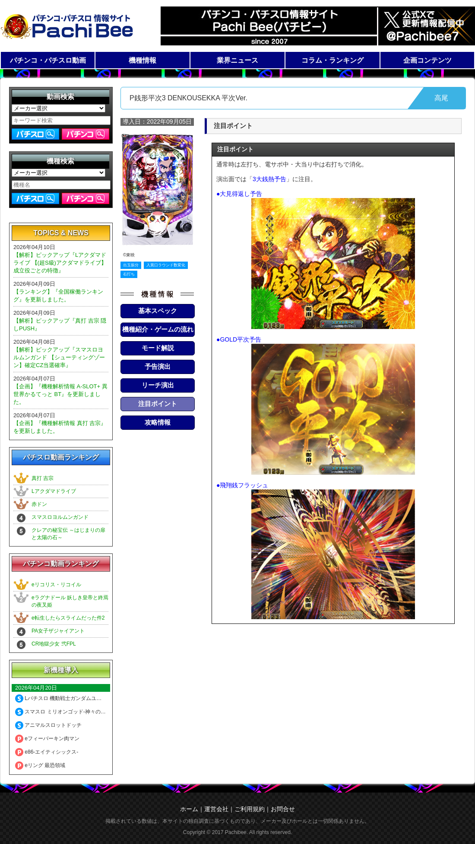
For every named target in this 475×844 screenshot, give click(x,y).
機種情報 (142, 60)
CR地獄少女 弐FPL (54, 644)
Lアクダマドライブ (54, 491)
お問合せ (283, 809)
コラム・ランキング (332, 60)
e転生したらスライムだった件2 (68, 618)
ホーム (189, 809)
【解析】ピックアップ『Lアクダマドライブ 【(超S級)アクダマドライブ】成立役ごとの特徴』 (60, 263)
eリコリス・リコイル (56, 585)
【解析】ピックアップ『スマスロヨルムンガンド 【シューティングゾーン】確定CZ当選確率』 (59, 357)
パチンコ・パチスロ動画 (48, 60)
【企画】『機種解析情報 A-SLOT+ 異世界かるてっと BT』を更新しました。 (60, 394)
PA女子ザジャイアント (58, 631)
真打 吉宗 (43, 478)
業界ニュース (237, 60)
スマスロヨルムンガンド (60, 517)
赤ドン (39, 504)
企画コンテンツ (427, 60)
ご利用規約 (249, 809)
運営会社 (216, 809)
